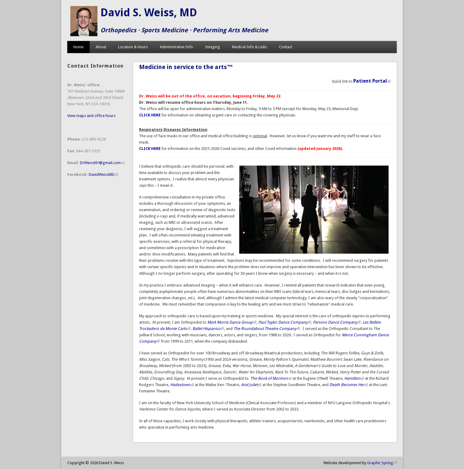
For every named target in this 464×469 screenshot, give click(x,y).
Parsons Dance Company (337, 322)
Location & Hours (133, 47)
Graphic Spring (382, 463)
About (101, 47)
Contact (285, 47)
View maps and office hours (91, 115)
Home (78, 47)
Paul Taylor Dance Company (284, 322)
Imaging (212, 47)
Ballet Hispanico (208, 328)
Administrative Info (176, 47)
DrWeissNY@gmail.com (102, 162)
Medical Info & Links (249, 47)
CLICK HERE (149, 148)
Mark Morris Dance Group (231, 322)
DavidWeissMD (103, 174)
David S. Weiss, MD (148, 12)
